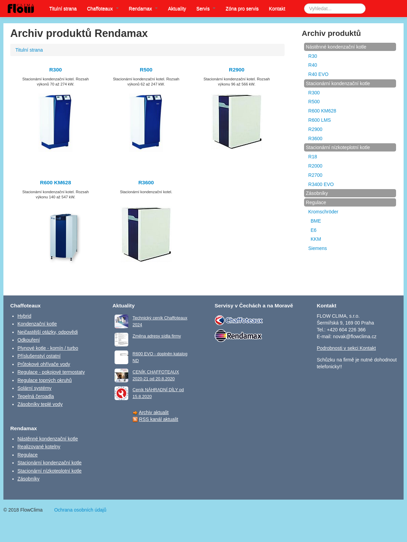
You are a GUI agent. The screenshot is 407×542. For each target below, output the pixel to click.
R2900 (236, 69)
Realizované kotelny (38, 446)
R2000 (315, 166)
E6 (313, 230)
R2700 (315, 175)
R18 (312, 156)
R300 (55, 69)
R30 (312, 56)
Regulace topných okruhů (44, 380)
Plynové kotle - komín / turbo (47, 348)
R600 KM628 (55, 182)
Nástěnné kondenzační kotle (336, 47)
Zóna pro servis (242, 8)
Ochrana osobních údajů (80, 510)
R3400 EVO (321, 184)
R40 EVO (318, 74)
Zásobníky (317, 193)
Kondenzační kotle (37, 324)
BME (316, 221)
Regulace (316, 202)
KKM (316, 239)
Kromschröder (323, 211)
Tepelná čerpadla (35, 396)
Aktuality (177, 8)
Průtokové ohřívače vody (43, 364)
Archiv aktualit (154, 412)
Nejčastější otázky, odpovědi (47, 332)
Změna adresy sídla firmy (157, 336)
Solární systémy (34, 388)
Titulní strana (63, 8)
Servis (205, 8)
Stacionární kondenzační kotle (338, 83)
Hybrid (24, 316)
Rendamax (143, 8)
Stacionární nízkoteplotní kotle (338, 147)
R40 (312, 65)
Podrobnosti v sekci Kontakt (346, 348)
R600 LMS (319, 120)
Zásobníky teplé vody (40, 404)
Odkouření (28, 340)
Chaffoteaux (102, 8)
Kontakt (277, 8)
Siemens (317, 248)
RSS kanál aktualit (158, 419)
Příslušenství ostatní (39, 356)
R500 (146, 69)
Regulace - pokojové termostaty (51, 372)
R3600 (146, 182)
